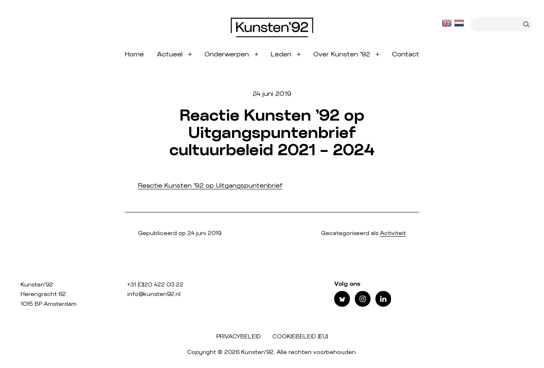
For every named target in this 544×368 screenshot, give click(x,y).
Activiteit (393, 233)
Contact (405, 54)
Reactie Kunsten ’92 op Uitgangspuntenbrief (210, 185)
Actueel (170, 54)
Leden (281, 54)
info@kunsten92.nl (154, 294)
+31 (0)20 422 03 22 (155, 285)
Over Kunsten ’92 (341, 54)
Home (134, 54)
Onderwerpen (226, 54)
